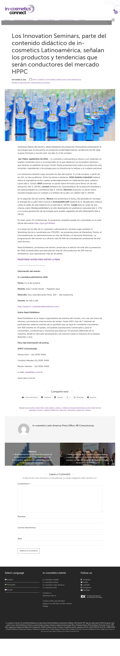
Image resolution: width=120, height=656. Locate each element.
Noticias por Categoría (23, 20)
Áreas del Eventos (66, 20)
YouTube (86, 590)
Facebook (86, 580)
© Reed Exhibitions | (12, 629)
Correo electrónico (27, 528)
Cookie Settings (55, 629)
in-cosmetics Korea (50, 582)
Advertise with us (49, 596)
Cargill (58, 408)
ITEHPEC (40, 410)
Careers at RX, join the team (54, 601)
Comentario (24, 484)
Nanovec (63, 410)
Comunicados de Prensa (40, 83)
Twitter (85, 582)
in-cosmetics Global (51, 580)
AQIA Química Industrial (35, 408)
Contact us (47, 593)
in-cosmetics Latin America (53, 585)
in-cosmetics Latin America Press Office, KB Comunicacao (58, 80)
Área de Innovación (22, 83)
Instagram (86, 587)
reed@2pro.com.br (34, 372)
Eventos (82, 20)
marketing (54, 410)
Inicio (7, 20)
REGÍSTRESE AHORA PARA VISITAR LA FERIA (39, 260)
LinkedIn (86, 585)
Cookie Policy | (45, 629)
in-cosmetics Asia (50, 587)
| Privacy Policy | (65, 629)
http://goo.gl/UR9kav (45, 223)
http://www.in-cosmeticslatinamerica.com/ (38, 307)
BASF (47, 408)
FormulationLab (68, 408)
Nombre (21, 517)
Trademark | (36, 629)
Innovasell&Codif (83, 408)
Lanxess (47, 410)
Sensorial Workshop (76, 410)
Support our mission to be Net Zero (68, 631)
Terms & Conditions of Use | (91, 629)
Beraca (52, 408)
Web (20, 539)
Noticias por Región (46, 20)
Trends (88, 410)
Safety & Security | (76, 629)
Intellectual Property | (26, 629)
